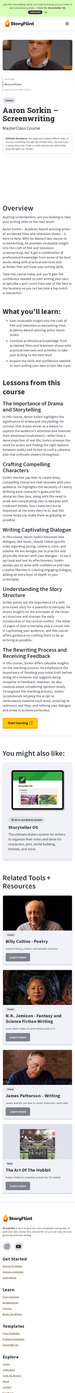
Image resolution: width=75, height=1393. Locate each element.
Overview (9, 79)
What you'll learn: (13, 84)
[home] (19, 24)
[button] (67, 24)
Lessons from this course (17, 89)
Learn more (18, 957)
